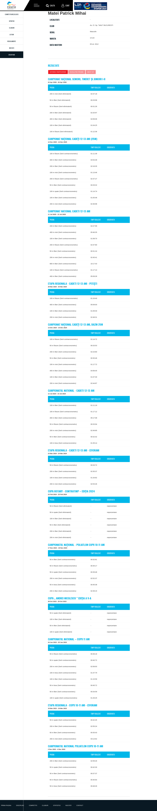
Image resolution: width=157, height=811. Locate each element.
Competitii (33, 805)
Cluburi (11, 28)
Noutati (11, 48)
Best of (90, 72)
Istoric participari (58, 72)
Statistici (57, 805)
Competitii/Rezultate (12, 14)
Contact (79, 805)
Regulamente (11, 41)
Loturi (11, 34)
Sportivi (11, 21)
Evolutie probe (76, 72)
